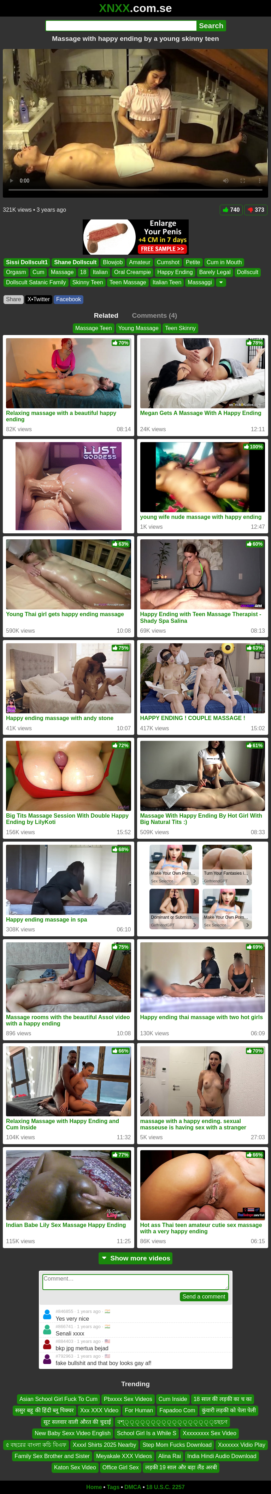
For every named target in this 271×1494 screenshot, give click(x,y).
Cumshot (168, 262)
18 (83, 272)
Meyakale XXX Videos (124, 1456)
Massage (62, 272)
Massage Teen (93, 328)
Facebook (68, 299)
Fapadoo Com (177, 1410)
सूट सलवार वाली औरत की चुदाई (77, 1422)
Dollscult (247, 272)
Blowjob (113, 262)
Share (13, 299)
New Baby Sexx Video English (73, 1433)
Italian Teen (167, 282)
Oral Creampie (132, 272)
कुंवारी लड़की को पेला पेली (229, 1410)
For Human (139, 1410)
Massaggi (200, 282)
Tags (113, 1487)
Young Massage (138, 328)
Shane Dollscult (75, 262)
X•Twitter (39, 299)
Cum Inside (173, 1399)
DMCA (132, 1487)
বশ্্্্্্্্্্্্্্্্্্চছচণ (172, 1422)
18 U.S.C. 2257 (165, 1487)
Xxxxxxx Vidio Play (241, 1444)
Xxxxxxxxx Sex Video (209, 1433)
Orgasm (16, 272)
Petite (193, 262)
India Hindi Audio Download (222, 1456)
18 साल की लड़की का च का (223, 1399)
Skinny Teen (87, 282)
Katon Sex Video (75, 1467)
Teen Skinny (180, 328)
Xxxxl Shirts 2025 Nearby (104, 1444)
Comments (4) (154, 315)
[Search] (121, 25)
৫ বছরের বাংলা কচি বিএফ (36, 1444)
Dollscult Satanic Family (36, 282)
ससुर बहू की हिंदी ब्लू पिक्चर (44, 1410)
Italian (100, 272)
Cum (39, 272)
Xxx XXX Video (99, 1410)
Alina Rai (169, 1456)
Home (94, 1487)
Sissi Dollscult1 (27, 262)
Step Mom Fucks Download (177, 1444)
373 (255, 210)
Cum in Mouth (224, 262)
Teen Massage (128, 282)
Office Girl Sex (120, 1467)
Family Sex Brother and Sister (52, 1456)
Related (106, 315)
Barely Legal (215, 272)
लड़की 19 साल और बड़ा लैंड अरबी (181, 1467)
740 (231, 210)
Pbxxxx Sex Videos (128, 1399)
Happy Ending (175, 272)
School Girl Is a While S (146, 1433)
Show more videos (135, 1258)
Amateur (139, 262)
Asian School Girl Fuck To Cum (58, 1399)
